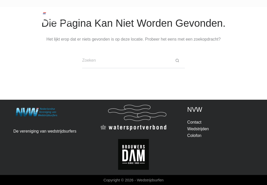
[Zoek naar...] (125, 60)
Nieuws (84, 17)
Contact (182, 17)
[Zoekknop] (177, 60)
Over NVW (153, 18)
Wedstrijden (116, 18)
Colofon (194, 135)
